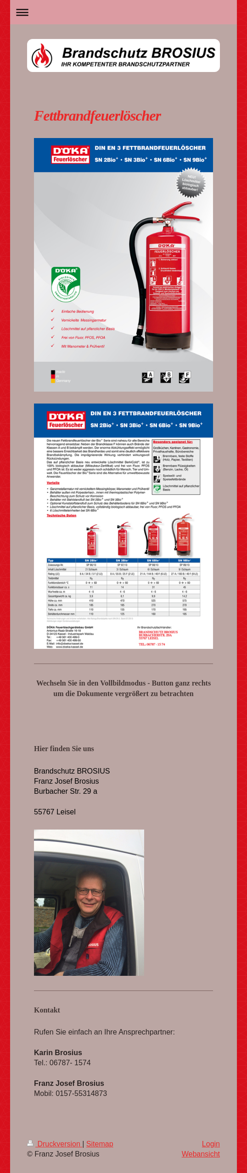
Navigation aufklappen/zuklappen (123, 12)
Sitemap (99, 1144)
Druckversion (54, 1144)
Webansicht (201, 1154)
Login (211, 1144)
